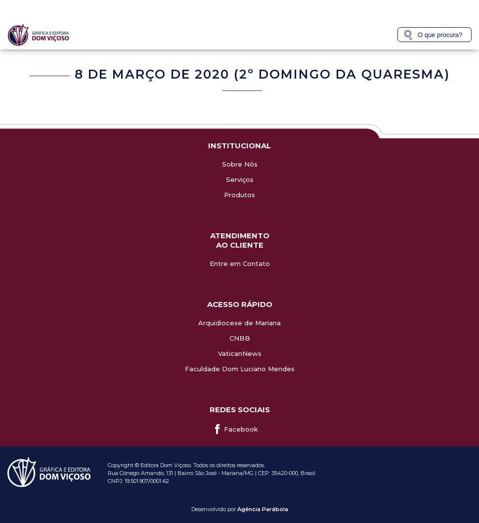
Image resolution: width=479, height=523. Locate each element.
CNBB (239, 338)
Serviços (240, 179)
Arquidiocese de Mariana (239, 323)
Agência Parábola (262, 509)
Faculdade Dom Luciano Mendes (240, 369)
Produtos (239, 195)
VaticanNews (239, 353)
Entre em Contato (240, 263)
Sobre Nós (240, 164)
